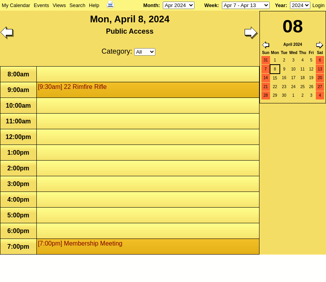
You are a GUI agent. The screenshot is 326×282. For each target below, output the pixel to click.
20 (320, 78)
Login (318, 5)
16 (284, 78)
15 (275, 78)
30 (284, 95)
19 (311, 78)
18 (303, 78)
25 (303, 87)
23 (284, 87)
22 (275, 87)
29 (275, 95)
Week (210, 5)
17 (293, 78)
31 (265, 60)
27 (320, 87)
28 (265, 95)
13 (320, 69)
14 (265, 78)
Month (150, 5)
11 (303, 69)
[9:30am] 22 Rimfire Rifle (72, 86)
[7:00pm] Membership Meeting (80, 243)
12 (311, 69)
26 (311, 87)
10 (293, 69)
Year (280, 5)
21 (265, 87)
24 (293, 87)
